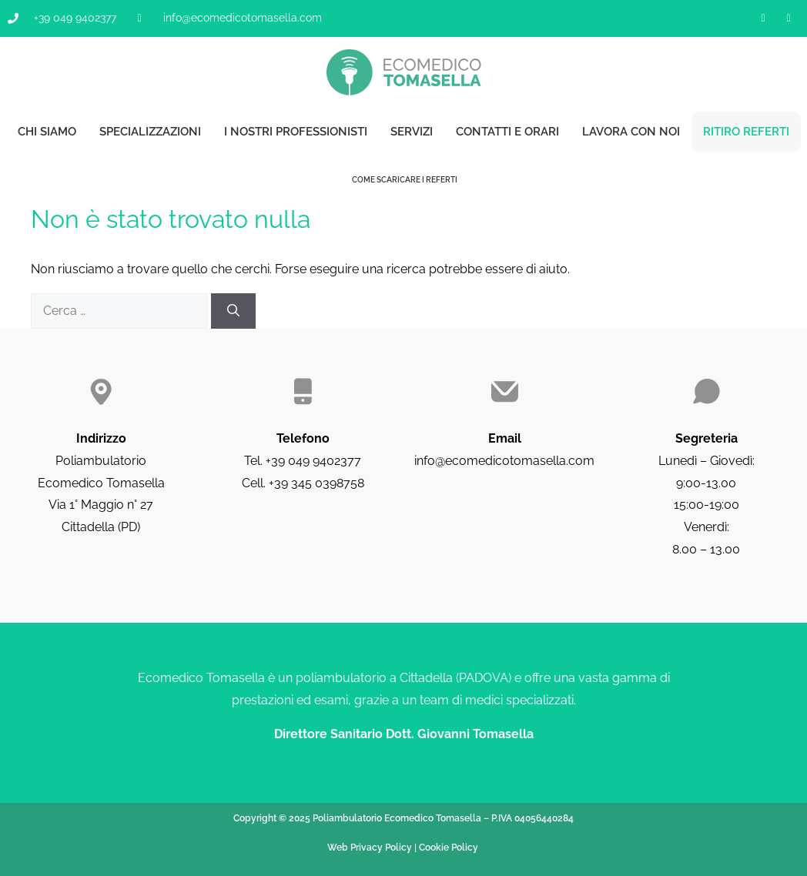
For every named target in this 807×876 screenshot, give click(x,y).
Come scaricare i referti (403, 180)
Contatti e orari (507, 132)
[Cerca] (233, 311)
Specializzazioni (150, 132)
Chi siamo (47, 132)
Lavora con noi (631, 132)
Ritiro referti (746, 132)
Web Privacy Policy (369, 847)
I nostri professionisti (295, 132)
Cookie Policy (448, 847)
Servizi (411, 132)
